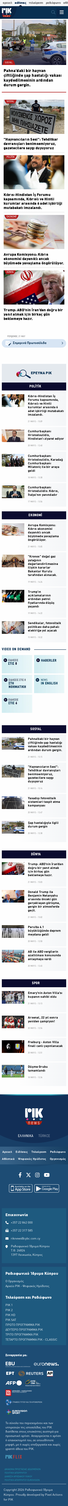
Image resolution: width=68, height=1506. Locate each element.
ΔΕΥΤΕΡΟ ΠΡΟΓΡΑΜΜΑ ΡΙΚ (24, 1329)
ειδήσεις (20, 3)
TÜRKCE (44, 1136)
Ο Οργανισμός (14, 1281)
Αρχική (7, 1152)
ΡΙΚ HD (10, 1315)
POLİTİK (11, 157)
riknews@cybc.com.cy (25, 1238)
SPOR (35, 983)
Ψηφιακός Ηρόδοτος (32, 1159)
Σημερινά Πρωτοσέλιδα (34, 343)
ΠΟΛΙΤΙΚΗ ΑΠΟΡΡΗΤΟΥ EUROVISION (22, 1480)
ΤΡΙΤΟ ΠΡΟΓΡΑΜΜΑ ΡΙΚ (21, 1334)
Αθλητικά (8, 1159)
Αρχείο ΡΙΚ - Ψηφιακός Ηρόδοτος (27, 1286)
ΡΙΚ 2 (9, 1310)
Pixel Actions (53, 1495)
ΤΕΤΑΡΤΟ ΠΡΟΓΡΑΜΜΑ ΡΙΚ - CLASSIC (31, 1339)
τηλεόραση (36, 3)
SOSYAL (9, 63)
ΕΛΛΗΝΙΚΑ (26, 1136)
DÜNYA (10, 272)
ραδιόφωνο (53, 3)
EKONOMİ (11, 217)
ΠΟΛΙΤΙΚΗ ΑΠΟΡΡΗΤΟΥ (16, 1473)
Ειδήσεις (22, 1152)
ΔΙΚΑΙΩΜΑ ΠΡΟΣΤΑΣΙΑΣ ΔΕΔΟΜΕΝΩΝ (23, 1469)
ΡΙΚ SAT (10, 1320)
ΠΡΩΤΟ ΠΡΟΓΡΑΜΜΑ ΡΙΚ (22, 1325)
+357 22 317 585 (22, 1230)
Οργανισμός (58, 1159)
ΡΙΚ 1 (9, 1305)
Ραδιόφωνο (58, 1152)
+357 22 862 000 (22, 1222)
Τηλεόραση (38, 1152)
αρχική (7, 3)
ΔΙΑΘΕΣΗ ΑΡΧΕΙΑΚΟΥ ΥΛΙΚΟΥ (18, 1477)
